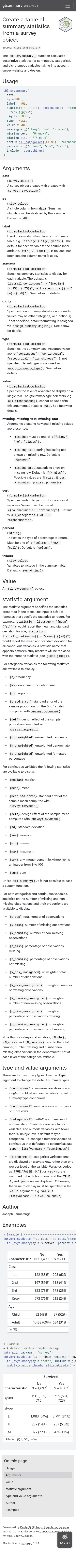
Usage (10, 1468)
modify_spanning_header (25, 1365)
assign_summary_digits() (32, 326)
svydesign (24, 1239)
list (30, 108)
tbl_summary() (24, 881)
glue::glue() (57, 656)
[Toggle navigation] (68, 6)
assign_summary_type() (26, 368)
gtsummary (12, 5)
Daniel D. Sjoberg (31, 1527)
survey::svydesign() (24, 190)
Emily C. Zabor (23, 1536)
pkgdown (26, 1543)
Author (10, 1503)
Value (9, 1482)
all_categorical (31, 142)
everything (32, 150)
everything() (32, 570)
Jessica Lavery (51, 1531)
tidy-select (18, 203)
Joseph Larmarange (56, 1527)
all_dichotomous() (22, 401)
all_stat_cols (57, 1365)
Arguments (13, 1475)
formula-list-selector (27, 231)
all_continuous (48, 108)
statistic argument (18, 1489)
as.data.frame (64, 1239)
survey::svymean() (45, 711)
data (6, 1352)
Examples (12, 1510)
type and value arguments (24, 1496)
